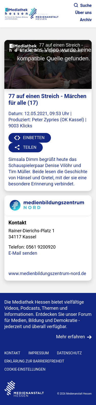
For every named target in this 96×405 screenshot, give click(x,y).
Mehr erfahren (70, 336)
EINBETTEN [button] (34, 137)
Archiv (86, 19)
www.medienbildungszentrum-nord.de (47, 273)
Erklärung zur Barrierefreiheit (34, 361)
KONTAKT (12, 353)
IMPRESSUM (38, 353)
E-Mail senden (22, 253)
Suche (83, 5)
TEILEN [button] (29, 147)
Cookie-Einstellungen (24, 369)
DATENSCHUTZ (69, 353)
